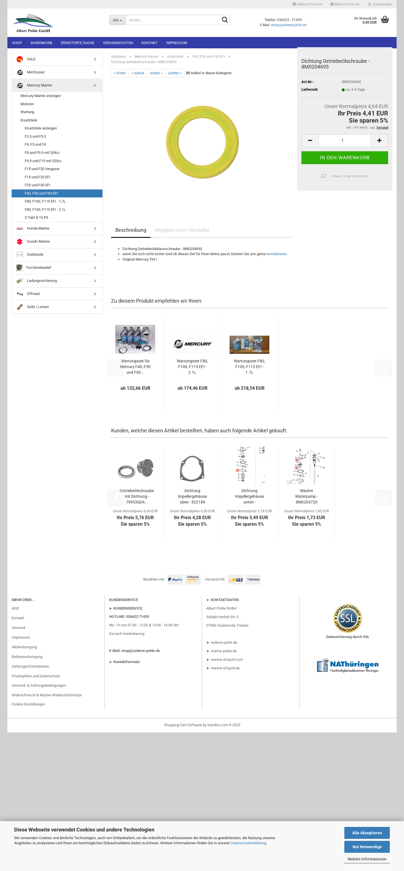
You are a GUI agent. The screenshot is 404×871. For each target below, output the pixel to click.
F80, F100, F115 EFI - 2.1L (45, 209)
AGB (15, 608)
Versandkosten (118, 43)
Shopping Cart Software (183, 725)
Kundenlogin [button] (380, 4)
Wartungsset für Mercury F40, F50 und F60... (135, 367)
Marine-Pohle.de (344, 4)
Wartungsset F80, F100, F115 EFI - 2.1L (192, 367)
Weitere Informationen (367, 859)
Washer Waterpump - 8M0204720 (306, 496)
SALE (26, 59)
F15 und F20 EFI (37, 177)
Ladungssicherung (36, 280)
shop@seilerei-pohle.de (288, 25)
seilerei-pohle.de (224, 642)
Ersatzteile (28, 120)
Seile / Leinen (32, 307)
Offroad (27, 294)
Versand (18, 628)
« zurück (138, 73)
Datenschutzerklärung (248, 843)
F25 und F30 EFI (37, 185)
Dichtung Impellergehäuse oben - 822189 (192, 496)
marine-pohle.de (224, 651)
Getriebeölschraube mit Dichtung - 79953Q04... (137, 496)
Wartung (27, 112)
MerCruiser (30, 72)
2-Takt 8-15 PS (36, 217)
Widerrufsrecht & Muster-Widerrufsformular (47, 695)
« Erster (120, 73)
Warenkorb (41, 43)
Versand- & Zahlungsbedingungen (39, 685)
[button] (309, 140)
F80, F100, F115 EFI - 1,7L (45, 201)
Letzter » (175, 73)
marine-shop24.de (225, 668)
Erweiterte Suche (77, 43)
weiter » (156, 73)
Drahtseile (29, 254)
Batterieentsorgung (27, 657)
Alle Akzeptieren (367, 833)
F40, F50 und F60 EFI (41, 193)
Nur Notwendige (367, 847)
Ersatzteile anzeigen (41, 128)
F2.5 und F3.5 (35, 136)
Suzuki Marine (33, 241)
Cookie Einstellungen (28, 704)
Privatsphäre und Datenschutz (36, 676)
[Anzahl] (344, 140)
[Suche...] (117, 20)
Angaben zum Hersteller (182, 230)
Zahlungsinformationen (30, 666)
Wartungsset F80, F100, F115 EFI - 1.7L (249, 367)
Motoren (27, 104)
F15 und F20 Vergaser (42, 169)
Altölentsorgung (24, 647)
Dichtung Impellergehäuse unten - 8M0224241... (249, 496)
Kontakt (149, 43)
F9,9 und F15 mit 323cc (43, 161)
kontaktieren (277, 254)
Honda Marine (32, 228)
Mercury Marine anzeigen (40, 96)
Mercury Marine (34, 85)
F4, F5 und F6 (35, 144)
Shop (17, 43)
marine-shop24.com (227, 659)
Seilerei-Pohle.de (307, 4)
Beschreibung (130, 230)
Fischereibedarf (33, 267)
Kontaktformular (126, 662)
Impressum (176, 43)
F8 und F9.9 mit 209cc (42, 152)
